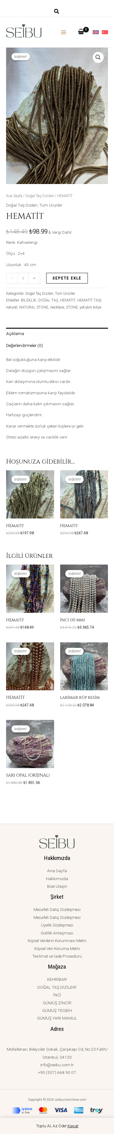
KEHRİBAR (57, 979)
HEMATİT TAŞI (89, 300)
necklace (57, 307)
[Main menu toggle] (64, 32)
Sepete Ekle (67, 278)
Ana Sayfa (14, 195)
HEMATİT (67, 300)
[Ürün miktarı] (23, 278)
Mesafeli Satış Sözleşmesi (57, 909)
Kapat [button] (72, 1125)
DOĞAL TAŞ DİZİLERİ (57, 987)
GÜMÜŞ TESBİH (57, 1010)
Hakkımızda (57, 878)
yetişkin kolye (90, 307)
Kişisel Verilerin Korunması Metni (57, 940)
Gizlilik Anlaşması (57, 932)
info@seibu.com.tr (57, 1064)
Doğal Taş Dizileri (40, 195)
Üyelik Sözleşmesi (57, 925)
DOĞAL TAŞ (48, 300)
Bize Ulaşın (57, 886)
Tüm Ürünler (50, 205)
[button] (57, 12)
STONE (72, 307)
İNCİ (57, 994)
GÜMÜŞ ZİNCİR (57, 1002)
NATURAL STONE (33, 307)
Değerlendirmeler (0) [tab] (24, 345)
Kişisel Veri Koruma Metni (57, 948)
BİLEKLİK (28, 300)
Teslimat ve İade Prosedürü (57, 956)
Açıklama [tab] (15, 333)
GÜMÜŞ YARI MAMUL (57, 1018)
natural (11, 307)
